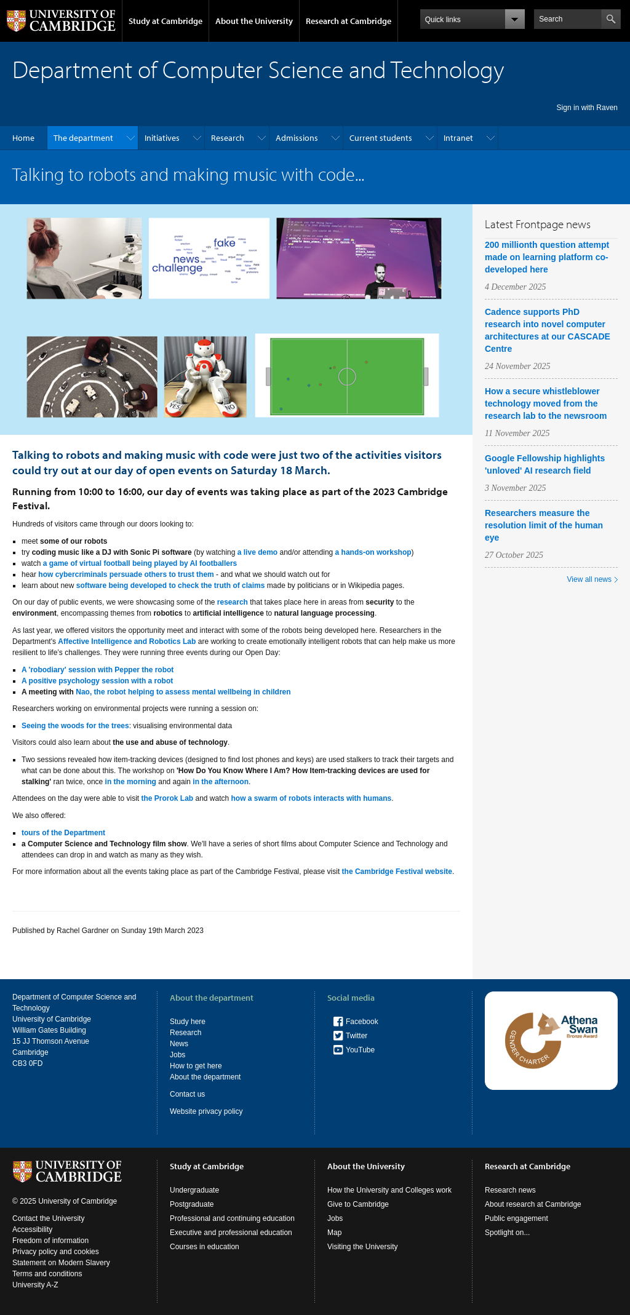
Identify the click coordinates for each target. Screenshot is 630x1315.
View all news (589, 579)
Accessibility (32, 1229)
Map (334, 1232)
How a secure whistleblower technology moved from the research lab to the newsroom (546, 403)
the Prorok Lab (167, 798)
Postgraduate (191, 1204)
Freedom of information (50, 1240)
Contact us (187, 1094)
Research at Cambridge (348, 20)
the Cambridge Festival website (397, 871)
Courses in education (204, 1246)
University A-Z (35, 1285)
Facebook (362, 1021)
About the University (254, 20)
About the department (205, 1077)
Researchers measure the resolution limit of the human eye (544, 525)
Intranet (458, 137)
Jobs (177, 1055)
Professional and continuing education (232, 1218)
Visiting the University (362, 1246)
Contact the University (48, 1218)
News (179, 1043)
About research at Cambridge (533, 1204)
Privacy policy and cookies (55, 1251)
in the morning (130, 781)
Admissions (297, 137)
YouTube (360, 1050)
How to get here (196, 1066)
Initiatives (162, 137)
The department (83, 137)
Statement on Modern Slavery (61, 1262)
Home (23, 137)
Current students (380, 137)
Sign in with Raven (587, 107)
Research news (510, 1190)
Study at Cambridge (165, 20)
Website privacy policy (206, 1111)
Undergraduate (194, 1190)
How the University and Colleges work (389, 1190)
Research (227, 137)
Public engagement (516, 1218)
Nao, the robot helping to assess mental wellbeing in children (183, 692)
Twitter (356, 1035)
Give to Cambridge (358, 1204)
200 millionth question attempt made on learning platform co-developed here (547, 257)
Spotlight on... (507, 1232)
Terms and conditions (47, 1273)
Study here (187, 1021)
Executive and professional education (231, 1232)
